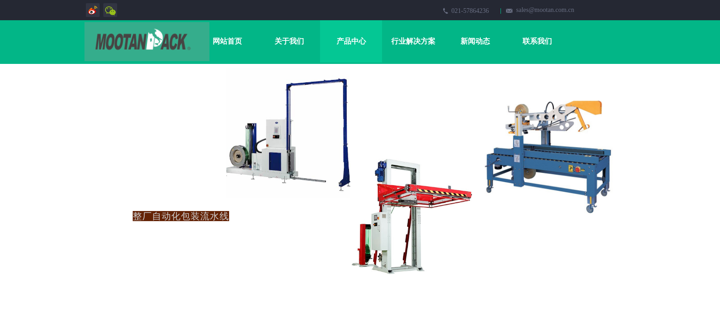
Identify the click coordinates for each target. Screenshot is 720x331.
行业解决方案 (413, 41)
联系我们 (537, 41)
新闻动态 (475, 41)
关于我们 (289, 41)
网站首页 (227, 41)
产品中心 (351, 41)
